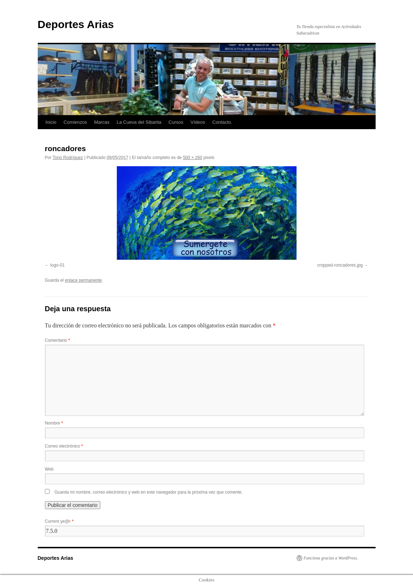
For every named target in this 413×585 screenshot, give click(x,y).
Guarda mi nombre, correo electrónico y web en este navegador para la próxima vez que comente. (149, 492)
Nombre (54, 423)
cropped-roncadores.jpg (340, 265)
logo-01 (57, 265)
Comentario (57, 340)
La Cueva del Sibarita (139, 122)
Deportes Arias (76, 24)
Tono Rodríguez (67, 157)
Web (49, 469)
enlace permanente (83, 280)
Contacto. (222, 122)
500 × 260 (192, 157)
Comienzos (75, 122)
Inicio (51, 122)
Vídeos (198, 122)
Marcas (102, 122)
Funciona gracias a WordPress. (331, 558)
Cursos (176, 122)
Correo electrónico (64, 446)
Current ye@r (59, 521)
